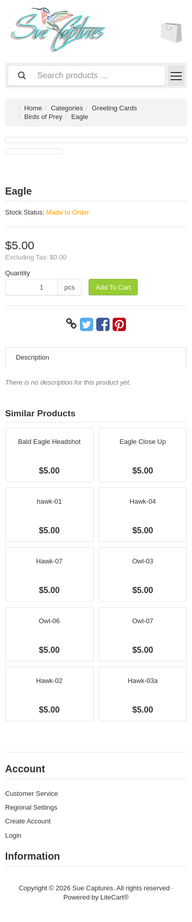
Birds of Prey (43, 117)
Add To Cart (113, 287)
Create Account (28, 821)
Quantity (17, 273)
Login (13, 835)
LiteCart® (114, 897)
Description (32, 357)
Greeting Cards (114, 108)
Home (33, 108)
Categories (67, 108)
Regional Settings (31, 807)
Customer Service (31, 793)
